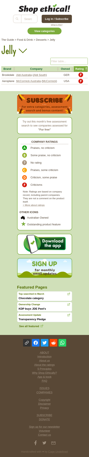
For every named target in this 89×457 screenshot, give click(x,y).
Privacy (44, 407)
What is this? (57, 25)
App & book (44, 376)
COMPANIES (45, 392)
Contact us (44, 434)
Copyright (44, 399)
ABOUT (44, 352)
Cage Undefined (58, 451)
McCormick (49, 81)
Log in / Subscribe (56, 18)
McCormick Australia (28, 81)
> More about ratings (34, 205)
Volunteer (44, 430)
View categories (44, 31)
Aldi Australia (24, 75)
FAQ (44, 380)
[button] (8, 69)
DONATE (44, 419)
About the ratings (44, 364)
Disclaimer (44, 403)
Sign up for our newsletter (44, 426)
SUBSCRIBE (44, 415)
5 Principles (44, 368)
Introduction (44, 356)
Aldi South (40, 75)
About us (44, 360)
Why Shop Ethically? (44, 372)
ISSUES (44, 388)
